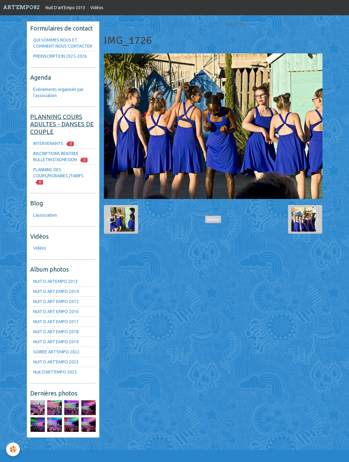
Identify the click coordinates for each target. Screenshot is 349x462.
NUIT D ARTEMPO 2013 (55, 281)
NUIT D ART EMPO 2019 (56, 341)
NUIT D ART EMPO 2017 (56, 321)
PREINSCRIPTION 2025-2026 (60, 56)
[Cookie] (13, 449)
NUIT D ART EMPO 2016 (56, 311)
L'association (45, 215)
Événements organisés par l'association (58, 92)
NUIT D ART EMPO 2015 (56, 301)
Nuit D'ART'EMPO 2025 (55, 372)
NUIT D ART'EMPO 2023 (56, 361)
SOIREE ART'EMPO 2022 (56, 351)
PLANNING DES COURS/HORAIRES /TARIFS (58, 176)
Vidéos (96, 7)
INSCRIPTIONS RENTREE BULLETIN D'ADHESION (60, 156)
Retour (213, 219)
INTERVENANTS (53, 143)
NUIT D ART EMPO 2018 (195, 24)
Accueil (111, 24)
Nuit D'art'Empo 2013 (65, 7)
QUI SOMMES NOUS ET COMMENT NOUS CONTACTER (62, 43)
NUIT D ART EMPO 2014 (56, 291)
